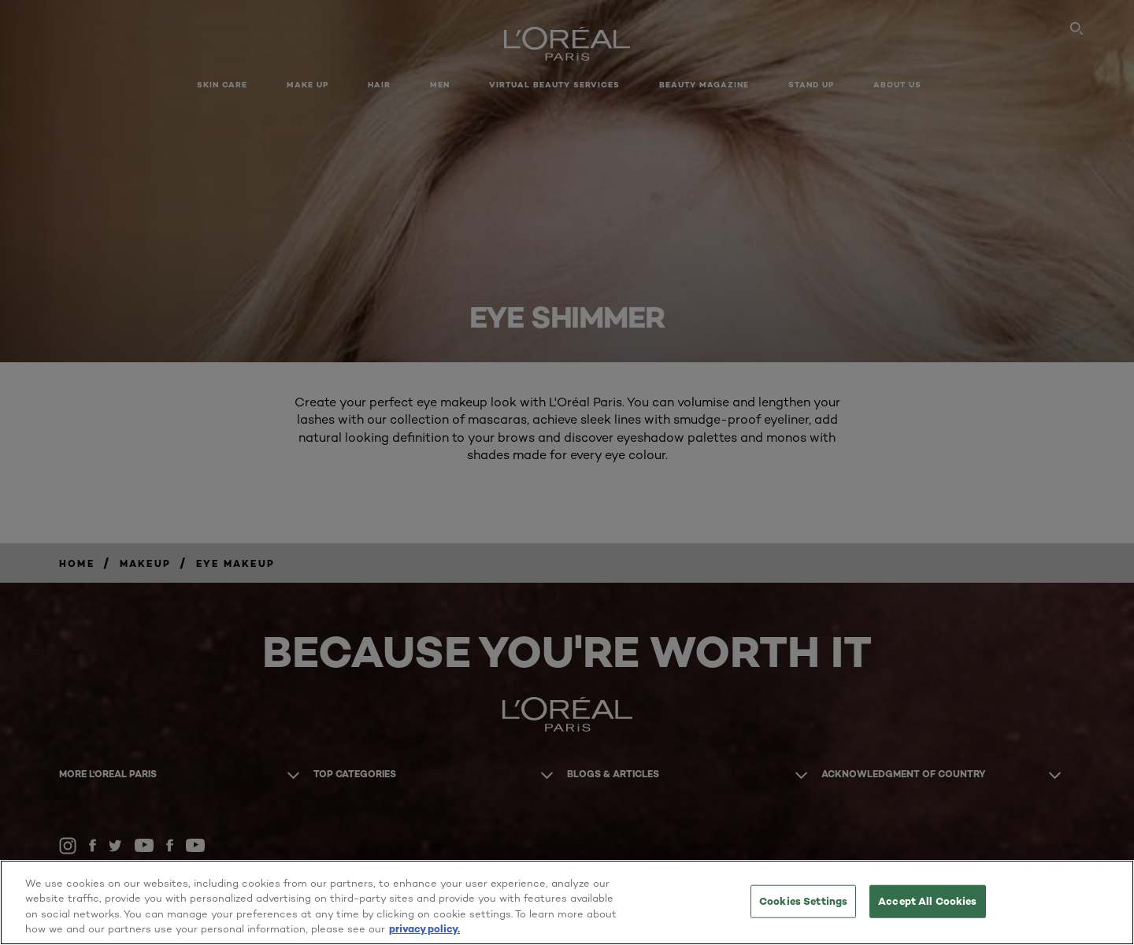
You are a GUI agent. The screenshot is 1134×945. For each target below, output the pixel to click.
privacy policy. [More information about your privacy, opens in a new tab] (424, 928)
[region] (567, 902)
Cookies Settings (803, 901)
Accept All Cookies (927, 901)
